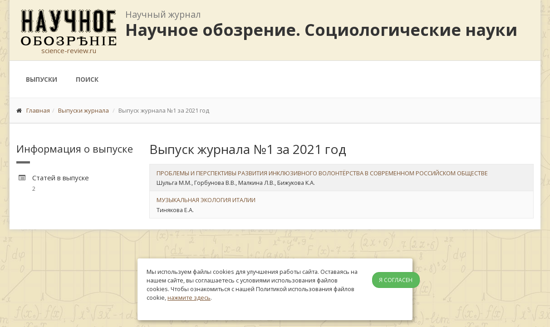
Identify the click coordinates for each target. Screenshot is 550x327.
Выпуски (41, 79)
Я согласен (395, 280)
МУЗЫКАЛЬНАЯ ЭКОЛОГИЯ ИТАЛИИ (206, 200)
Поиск (87, 79)
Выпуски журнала (83, 110)
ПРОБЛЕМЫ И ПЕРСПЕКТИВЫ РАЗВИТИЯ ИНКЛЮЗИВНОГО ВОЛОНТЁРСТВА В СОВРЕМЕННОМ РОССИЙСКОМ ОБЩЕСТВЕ (322, 173)
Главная (38, 110)
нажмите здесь (189, 297)
